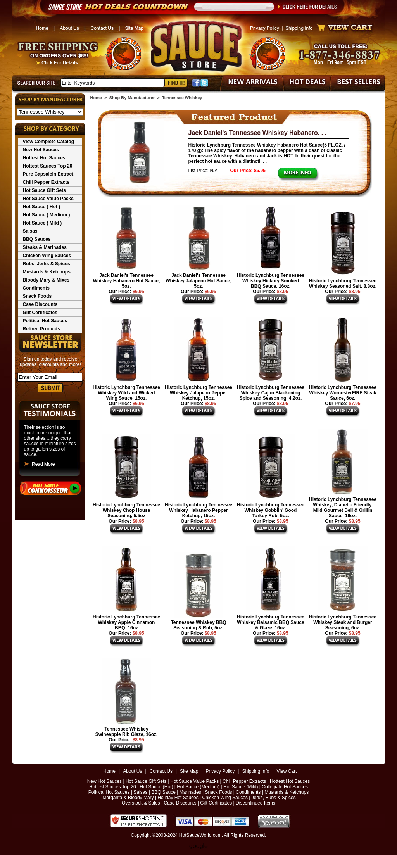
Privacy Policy (220, 771)
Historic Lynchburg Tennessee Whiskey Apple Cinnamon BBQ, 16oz (126, 622)
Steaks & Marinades (45, 247)
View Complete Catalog (48, 141)
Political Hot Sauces (45, 320)
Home (96, 97)
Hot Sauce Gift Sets (44, 190)
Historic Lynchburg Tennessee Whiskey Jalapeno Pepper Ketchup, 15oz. (198, 393)
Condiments (36, 288)
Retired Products (41, 329)
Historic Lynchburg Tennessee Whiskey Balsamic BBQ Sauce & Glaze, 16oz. (270, 622)
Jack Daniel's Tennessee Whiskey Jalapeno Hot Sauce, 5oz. (198, 281)
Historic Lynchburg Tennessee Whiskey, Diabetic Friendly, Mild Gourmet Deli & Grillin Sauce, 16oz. (342, 507)
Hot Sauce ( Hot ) (41, 206)
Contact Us (161, 771)
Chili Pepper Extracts (46, 182)
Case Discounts (40, 304)
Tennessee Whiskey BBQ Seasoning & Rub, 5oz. (198, 625)
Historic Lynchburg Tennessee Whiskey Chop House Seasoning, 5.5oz (126, 510)
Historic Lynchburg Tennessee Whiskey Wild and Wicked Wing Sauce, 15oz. (126, 393)
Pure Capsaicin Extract (48, 174)
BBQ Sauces (37, 239)
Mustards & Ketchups (47, 272)
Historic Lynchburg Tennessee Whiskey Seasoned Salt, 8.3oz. (342, 283)
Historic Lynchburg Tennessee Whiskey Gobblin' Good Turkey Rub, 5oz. (270, 510)
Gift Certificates (40, 312)
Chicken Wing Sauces (47, 255)
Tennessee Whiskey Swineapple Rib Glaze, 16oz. (126, 731)
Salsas (30, 231)
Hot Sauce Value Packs (48, 198)
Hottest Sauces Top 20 (47, 166)
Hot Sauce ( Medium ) (46, 215)
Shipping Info (255, 771)
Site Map (189, 771)
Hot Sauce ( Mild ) (42, 223)
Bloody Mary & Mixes (46, 280)
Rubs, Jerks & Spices (46, 263)
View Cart (287, 771)
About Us (132, 771)
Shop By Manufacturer (132, 97)
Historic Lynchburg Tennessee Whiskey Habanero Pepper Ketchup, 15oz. (198, 510)
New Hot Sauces (41, 149)
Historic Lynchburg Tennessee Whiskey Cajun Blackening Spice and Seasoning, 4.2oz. (270, 393)
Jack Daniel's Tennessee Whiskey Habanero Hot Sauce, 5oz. (126, 281)
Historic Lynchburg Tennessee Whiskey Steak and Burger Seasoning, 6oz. (342, 622)
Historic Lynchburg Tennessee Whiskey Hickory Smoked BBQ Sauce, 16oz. (270, 281)
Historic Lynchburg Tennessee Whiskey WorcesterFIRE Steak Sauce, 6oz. (342, 393)
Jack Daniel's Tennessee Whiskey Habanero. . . (257, 133)
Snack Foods (37, 296)
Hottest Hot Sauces (44, 158)
